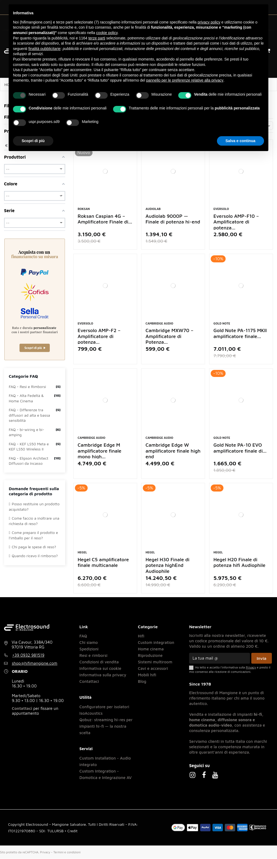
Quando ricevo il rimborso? (33, 555)
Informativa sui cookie (100, 668)
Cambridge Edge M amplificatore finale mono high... (99, 450)
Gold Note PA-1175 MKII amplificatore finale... (240, 333)
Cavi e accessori (153, 668)
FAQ (83, 636)
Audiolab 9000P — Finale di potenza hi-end (173, 219)
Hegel (82, 552)
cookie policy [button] (106, 33)
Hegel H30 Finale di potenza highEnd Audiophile (167, 565)
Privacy (45, 852)
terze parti (96, 38)
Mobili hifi (147, 675)
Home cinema (151, 649)
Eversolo (221, 208)
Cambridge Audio (159, 323)
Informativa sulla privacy (103, 675)
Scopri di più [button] (33, 141)
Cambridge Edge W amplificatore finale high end (173, 450)
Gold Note (221, 323)
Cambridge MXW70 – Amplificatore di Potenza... (169, 336)
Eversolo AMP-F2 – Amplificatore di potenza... (99, 336)
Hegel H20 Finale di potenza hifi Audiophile (239, 562)
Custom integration (156, 642)
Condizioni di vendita (99, 662)
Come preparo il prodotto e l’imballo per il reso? (33, 535)
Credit (72, 830)
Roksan (84, 208)
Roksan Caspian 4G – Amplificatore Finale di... (105, 219)
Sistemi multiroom (155, 662)
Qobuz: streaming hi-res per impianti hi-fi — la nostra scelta (106, 726)
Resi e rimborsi (94, 655)
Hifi (141, 636)
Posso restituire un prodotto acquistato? (34, 507)
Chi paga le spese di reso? (32, 546)
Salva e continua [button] (240, 141)
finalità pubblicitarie (44, 48)
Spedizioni (89, 649)
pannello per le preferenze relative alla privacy (184, 80)
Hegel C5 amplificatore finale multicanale (103, 562)
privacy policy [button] (208, 22)
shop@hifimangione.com (34, 663)
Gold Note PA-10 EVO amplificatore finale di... (239, 448)
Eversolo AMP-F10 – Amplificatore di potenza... (236, 221)
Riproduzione (150, 655)
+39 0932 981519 (28, 655)
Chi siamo (89, 642)
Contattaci (22, 708)
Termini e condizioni (66, 852)
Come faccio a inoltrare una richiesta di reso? (34, 521)
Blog (142, 681)
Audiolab (153, 208)
